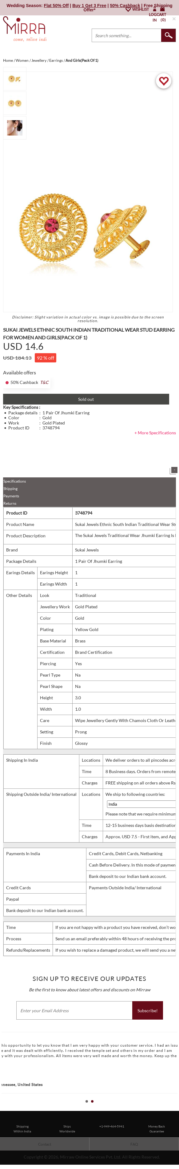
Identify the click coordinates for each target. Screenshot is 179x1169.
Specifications (14, 481)
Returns (9, 503)
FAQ (134, 1144)
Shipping (10, 488)
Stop (176, 1108)
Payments (11, 496)
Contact (44, 1144)
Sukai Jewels (87, 549)
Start (171, 1108)
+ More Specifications (155, 432)
